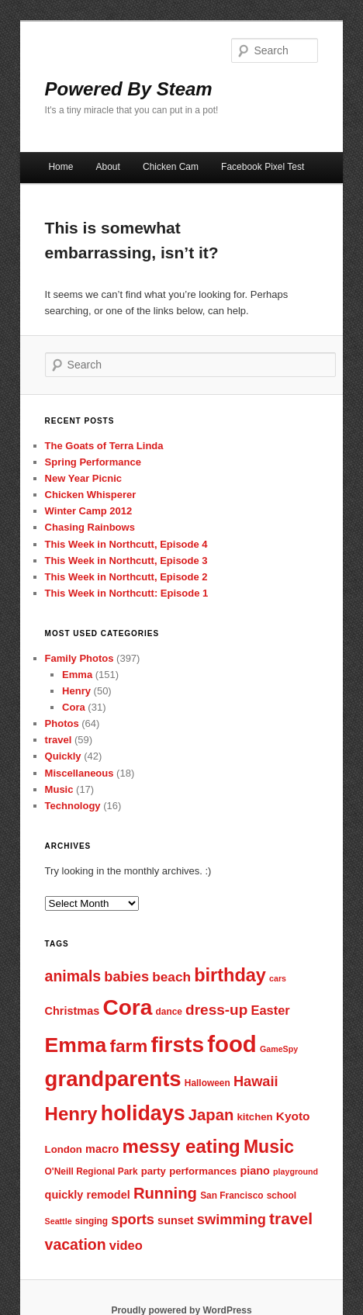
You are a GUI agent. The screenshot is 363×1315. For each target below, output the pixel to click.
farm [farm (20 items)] (128, 1046)
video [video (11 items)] (126, 1245)
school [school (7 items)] (281, 1195)
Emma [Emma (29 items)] (76, 1045)
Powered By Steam (129, 88)
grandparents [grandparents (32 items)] (113, 1079)
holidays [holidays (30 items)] (143, 1113)
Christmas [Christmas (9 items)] (72, 1011)
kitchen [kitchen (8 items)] (254, 1117)
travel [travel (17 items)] (291, 1218)
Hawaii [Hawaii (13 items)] (255, 1081)
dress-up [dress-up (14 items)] (216, 1010)
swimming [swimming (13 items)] (231, 1219)
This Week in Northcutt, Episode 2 (126, 577)
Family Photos (79, 658)
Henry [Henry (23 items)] (71, 1113)
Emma (77, 674)
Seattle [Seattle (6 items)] (58, 1221)
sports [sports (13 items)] (132, 1219)
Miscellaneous (79, 773)
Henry (76, 691)
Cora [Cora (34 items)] (127, 1007)
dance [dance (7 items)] (169, 1011)
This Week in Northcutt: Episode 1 (127, 593)
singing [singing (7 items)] (91, 1221)
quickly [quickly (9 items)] (64, 1195)
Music (59, 789)
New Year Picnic (84, 478)
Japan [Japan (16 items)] (211, 1114)
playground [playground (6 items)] (295, 1171)
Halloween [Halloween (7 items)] (207, 1083)
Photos (62, 723)
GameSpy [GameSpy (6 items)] (279, 1049)
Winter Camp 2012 (89, 511)
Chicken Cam (171, 166)
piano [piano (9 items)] (255, 1170)
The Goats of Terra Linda (104, 446)
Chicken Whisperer (91, 494)
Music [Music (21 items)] (269, 1147)
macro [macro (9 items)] (102, 1149)
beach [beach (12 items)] (171, 977)
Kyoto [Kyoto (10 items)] (293, 1116)
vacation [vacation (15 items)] (75, 1244)
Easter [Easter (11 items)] (270, 1010)
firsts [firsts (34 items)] (177, 1045)
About (108, 166)
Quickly (63, 756)
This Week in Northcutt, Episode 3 (126, 560)
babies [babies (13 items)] (126, 976)
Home (60, 166)
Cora (73, 707)
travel (58, 740)
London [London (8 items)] (63, 1149)
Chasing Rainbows (90, 527)
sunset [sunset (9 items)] (175, 1220)
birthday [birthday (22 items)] (230, 975)
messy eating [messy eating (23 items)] (181, 1146)
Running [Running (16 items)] (165, 1193)
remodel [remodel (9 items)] (108, 1195)
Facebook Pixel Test (262, 166)
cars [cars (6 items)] (277, 978)
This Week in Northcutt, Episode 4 (126, 544)
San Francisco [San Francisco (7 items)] (231, 1195)
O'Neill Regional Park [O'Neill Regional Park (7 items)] (91, 1171)
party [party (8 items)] (153, 1171)
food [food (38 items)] (232, 1044)
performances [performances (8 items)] (203, 1171)
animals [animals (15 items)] (73, 976)
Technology (73, 805)
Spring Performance (93, 462)
